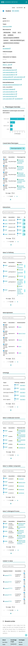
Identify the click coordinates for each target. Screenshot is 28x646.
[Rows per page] (13, 193)
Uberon (21, 644)
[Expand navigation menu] (26, 2)
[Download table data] (10, 199)
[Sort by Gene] (7, 157)
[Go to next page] (14, 196)
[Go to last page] (17, 196)
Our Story (4, 642)
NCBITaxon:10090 (7, 26)
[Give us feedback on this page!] (26, 635)
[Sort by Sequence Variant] (13, 571)
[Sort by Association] (15, 157)
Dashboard (13, 644)
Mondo (20, 642)
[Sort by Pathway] (22, 262)
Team (3, 644)
